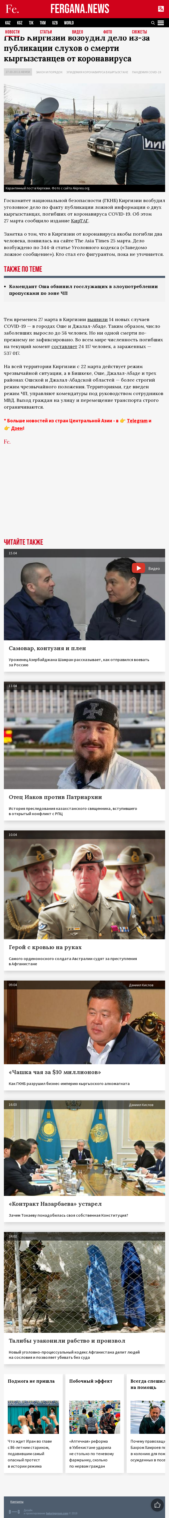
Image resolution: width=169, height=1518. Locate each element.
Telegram (137, 420)
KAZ (8, 23)
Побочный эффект (90, 1381)
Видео (77, 32)
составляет (64, 346)
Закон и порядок (49, 72)
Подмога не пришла (31, 1381)
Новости (12, 32)
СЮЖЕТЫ (139, 32)
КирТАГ (79, 221)
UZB (55, 23)
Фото (107, 32)
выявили (97, 319)
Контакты (17, 1501)
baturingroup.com (57, 1513)
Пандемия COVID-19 (146, 72)
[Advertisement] (84, 499)
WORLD (69, 23)
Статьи (46, 32)
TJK (31, 23)
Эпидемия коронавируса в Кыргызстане (97, 72)
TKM (43, 23)
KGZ (19, 23)
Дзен (17, 428)
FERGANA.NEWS (79, 9)
